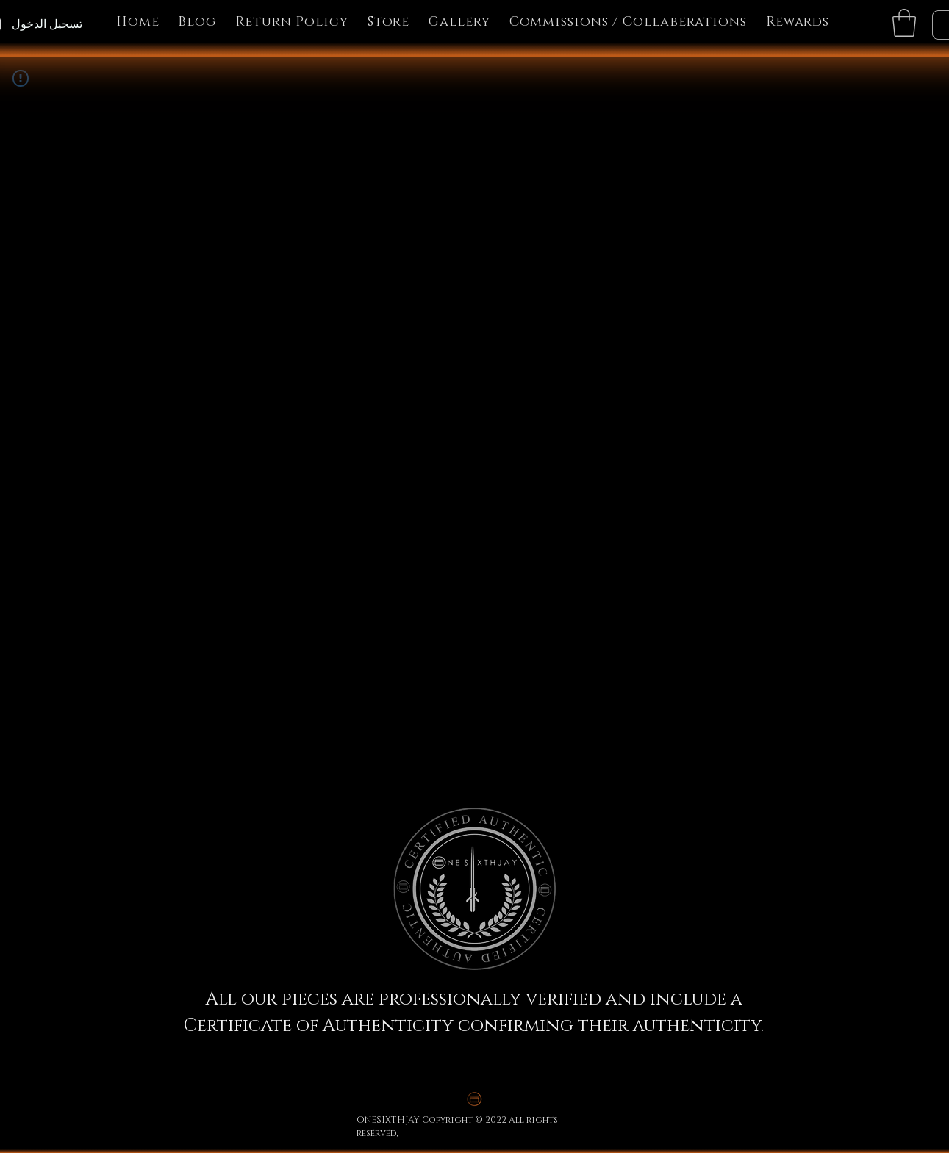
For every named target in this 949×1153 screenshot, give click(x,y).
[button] (904, 23)
